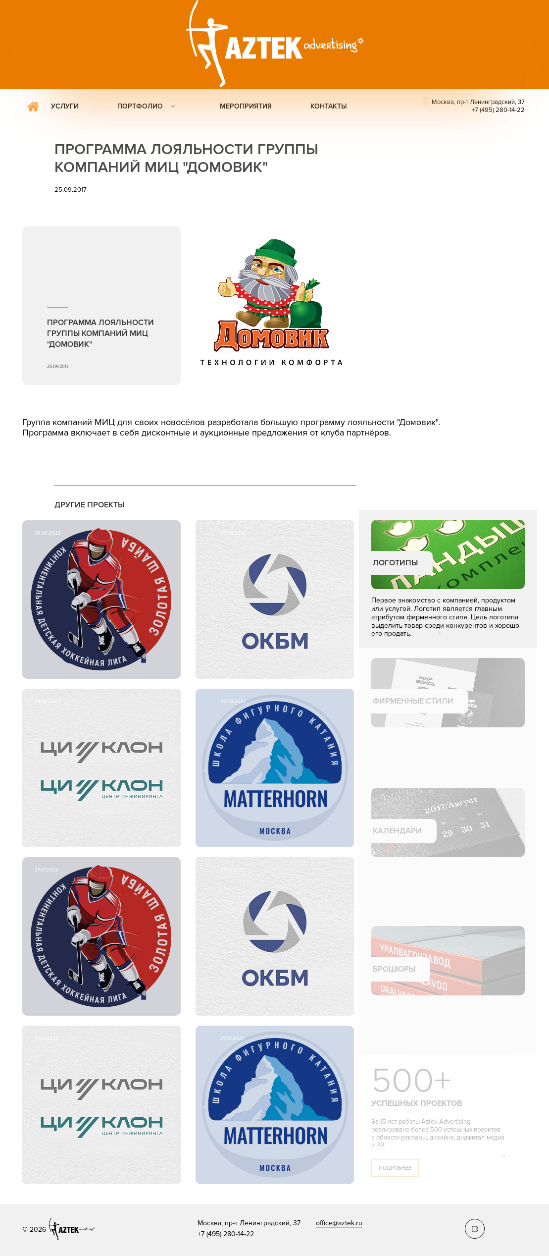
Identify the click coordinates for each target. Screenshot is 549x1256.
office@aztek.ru (339, 1223)
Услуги (65, 106)
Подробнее (395, 1168)
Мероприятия (246, 106)
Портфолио (140, 106)
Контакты (328, 106)
